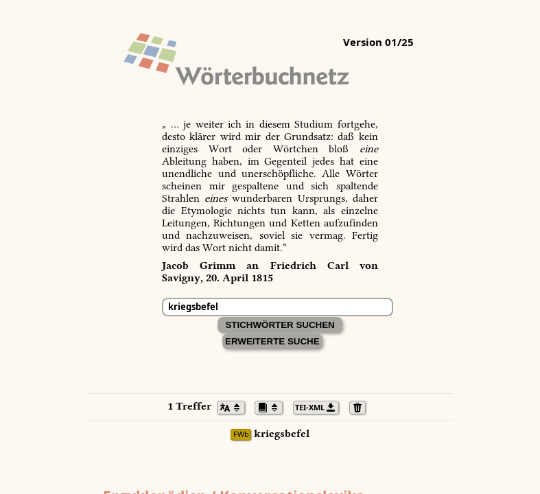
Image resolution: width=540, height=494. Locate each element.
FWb (241, 435)
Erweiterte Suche (272, 341)
